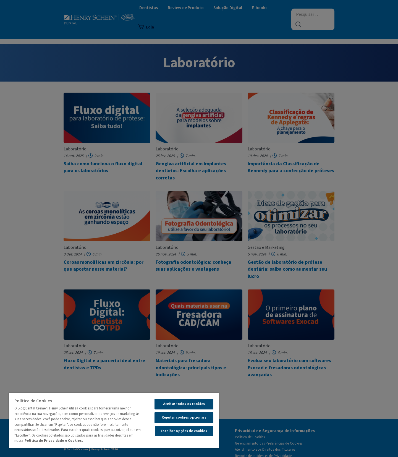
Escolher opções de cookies (184, 431)
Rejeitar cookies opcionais (184, 417)
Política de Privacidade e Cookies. (54, 440)
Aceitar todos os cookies (184, 403)
